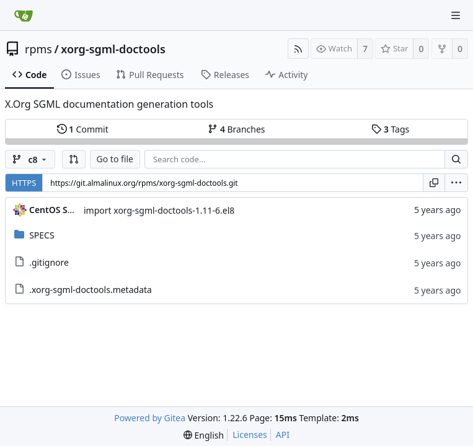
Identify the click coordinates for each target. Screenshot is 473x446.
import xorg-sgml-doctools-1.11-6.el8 (159, 210)
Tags (390, 129)
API (283, 434)
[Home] (23, 15)
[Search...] (456, 159)
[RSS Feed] (298, 48)
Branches (236, 129)
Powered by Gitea (149, 418)
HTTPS (24, 182)
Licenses (249, 434)
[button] (74, 159)
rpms (38, 49)
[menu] (456, 182)
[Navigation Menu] (455, 15)
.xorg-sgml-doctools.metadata (90, 289)
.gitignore (49, 262)
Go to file (115, 159)
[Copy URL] (434, 182)
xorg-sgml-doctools (113, 49)
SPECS (41, 235)
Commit (82, 129)
